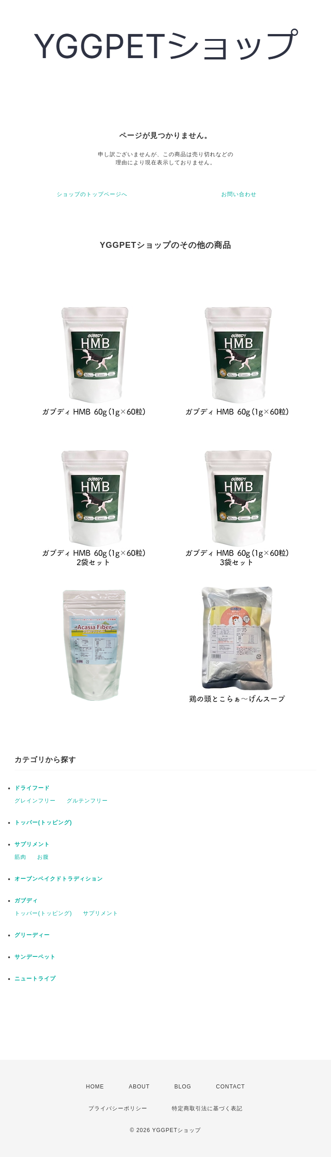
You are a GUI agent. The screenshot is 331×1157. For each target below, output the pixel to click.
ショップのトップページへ (92, 194)
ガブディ (26, 900)
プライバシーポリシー (117, 1108)
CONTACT (230, 1086)
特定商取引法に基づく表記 (207, 1108)
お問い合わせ (239, 194)
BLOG (183, 1086)
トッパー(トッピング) (43, 822)
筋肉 (20, 857)
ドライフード (32, 788)
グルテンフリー (87, 801)
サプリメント (32, 844)
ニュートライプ (35, 978)
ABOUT (139, 1086)
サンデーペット (35, 957)
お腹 (43, 857)
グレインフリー (35, 801)
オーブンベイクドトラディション (59, 879)
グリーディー (32, 935)
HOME (95, 1086)
